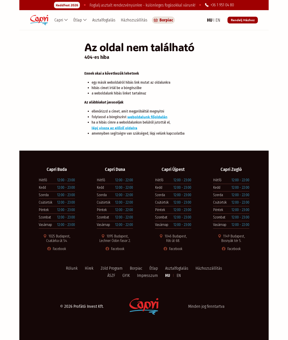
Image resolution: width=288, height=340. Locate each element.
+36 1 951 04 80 (219, 4)
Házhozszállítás (134, 20)
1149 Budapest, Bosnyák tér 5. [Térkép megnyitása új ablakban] (231, 238)
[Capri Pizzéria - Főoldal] (39, 20)
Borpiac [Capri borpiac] (163, 20)
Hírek (89, 268)
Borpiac (136, 268)
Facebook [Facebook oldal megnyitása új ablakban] (56, 249)
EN (179, 275)
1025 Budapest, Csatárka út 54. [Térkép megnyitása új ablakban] (56, 238)
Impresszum (147, 275)
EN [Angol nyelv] (218, 20)
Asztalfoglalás (103, 20)
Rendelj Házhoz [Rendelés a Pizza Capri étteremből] (243, 20)
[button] (61, 20)
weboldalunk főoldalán (147, 116)
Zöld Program (112, 268)
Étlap (153, 268)
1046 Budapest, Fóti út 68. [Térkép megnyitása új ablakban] (173, 238)
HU (168, 275)
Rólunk (72, 268)
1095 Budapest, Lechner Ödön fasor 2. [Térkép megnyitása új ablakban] (115, 238)
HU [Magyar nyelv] (210, 20)
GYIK (126, 275)
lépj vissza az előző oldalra (114, 127)
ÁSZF (111, 275)
